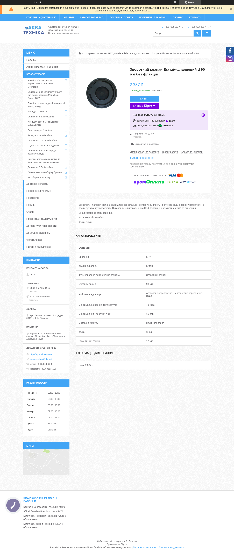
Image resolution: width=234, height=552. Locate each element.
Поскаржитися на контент (145, 547)
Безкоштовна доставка (147, 144)
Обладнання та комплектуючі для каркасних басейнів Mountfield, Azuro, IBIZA (45, 95)
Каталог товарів (35, 73)
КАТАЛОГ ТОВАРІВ (90, 17)
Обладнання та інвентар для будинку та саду (42, 152)
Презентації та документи (41, 218)
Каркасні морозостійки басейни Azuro (44, 507)
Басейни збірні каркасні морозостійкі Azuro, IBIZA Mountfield (40, 83)
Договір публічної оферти (41, 225)
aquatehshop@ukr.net (41, 359)
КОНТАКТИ (195, 17)
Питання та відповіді (38, 246)
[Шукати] (197, 33)
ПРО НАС (178, 17)
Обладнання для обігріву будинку (45, 172)
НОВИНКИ (68, 17)
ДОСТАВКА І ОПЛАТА (121, 17)
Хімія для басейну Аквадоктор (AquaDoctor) (43, 123)
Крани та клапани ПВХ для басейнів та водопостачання (119, 53)
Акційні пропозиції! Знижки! (42, 66)
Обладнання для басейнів (41, 116)
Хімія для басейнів (37, 111)
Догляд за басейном (38, 232)
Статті (30, 211)
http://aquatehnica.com (41, 354)
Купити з (144, 106)
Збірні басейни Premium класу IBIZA (43, 511)
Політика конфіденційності (171, 547)
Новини (30, 204)
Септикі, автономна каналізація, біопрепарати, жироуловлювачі (44, 160)
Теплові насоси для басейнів (42, 140)
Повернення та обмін (39, 190)
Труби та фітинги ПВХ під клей (43, 145)
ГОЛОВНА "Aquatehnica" (41, 17)
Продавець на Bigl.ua (117, 544)
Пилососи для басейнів (40, 130)
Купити (144, 99)
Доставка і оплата (37, 183)
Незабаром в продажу (39, 177)
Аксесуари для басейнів (40, 135)
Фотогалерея (34, 239)
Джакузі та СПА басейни (40, 167)
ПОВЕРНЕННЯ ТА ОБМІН (152, 17)
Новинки (31, 59)
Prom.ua (133, 541)
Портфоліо (32, 197)
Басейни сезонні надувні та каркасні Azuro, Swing (46, 105)
